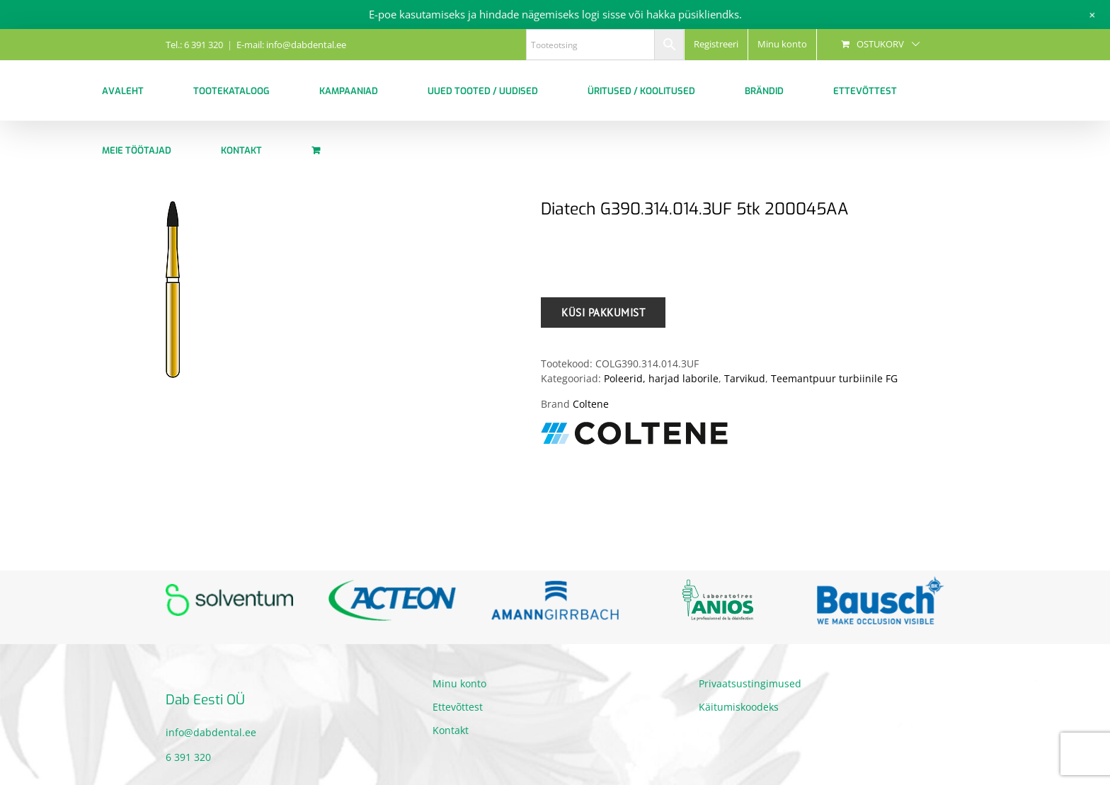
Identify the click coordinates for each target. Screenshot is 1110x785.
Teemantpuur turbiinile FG (834, 378)
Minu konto (459, 683)
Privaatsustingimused (750, 683)
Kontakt (451, 730)
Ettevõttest (458, 707)
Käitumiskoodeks (739, 707)
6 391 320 (188, 757)
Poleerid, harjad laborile (661, 378)
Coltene (591, 404)
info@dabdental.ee (211, 732)
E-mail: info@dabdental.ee (291, 44)
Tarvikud (744, 378)
